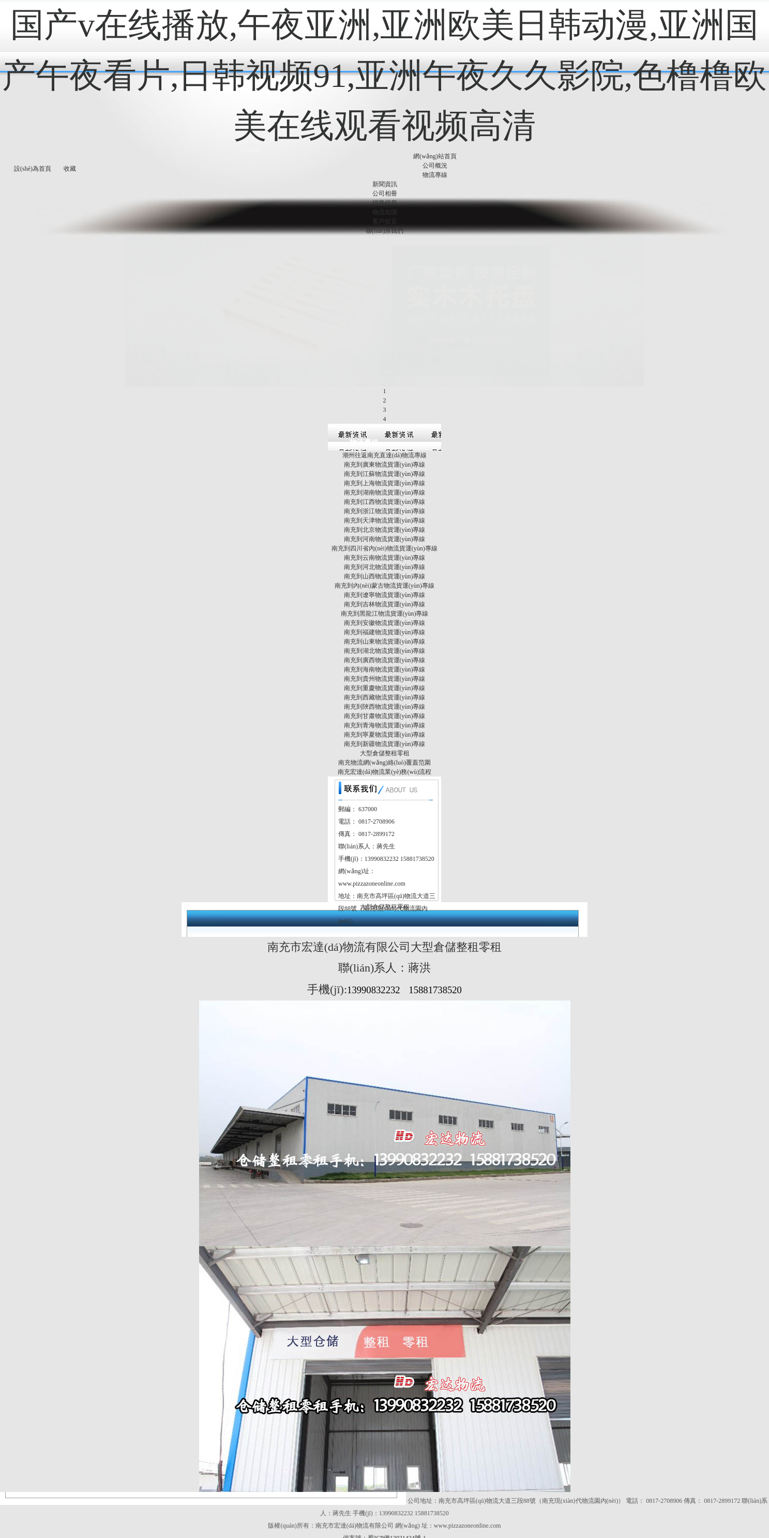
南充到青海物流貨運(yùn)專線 (385, 676)
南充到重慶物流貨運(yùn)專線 (385, 639)
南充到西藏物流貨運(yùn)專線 (385, 648)
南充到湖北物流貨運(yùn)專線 (385, 602)
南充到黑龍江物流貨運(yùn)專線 (385, 565)
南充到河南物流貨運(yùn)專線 (385, 490)
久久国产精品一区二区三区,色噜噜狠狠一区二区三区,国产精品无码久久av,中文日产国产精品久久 (436, 1524)
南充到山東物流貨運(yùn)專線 (385, 592)
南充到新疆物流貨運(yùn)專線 (385, 695)
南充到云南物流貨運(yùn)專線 (385, 509)
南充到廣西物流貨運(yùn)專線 (385, 611)
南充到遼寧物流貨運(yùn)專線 (385, 546)
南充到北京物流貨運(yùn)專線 (385, 481)
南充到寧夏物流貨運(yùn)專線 (385, 686)
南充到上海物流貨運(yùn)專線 (385, 434)
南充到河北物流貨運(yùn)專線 (385, 518)
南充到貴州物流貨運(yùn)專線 (385, 630)
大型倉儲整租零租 (385, 704)
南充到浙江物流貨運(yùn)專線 (385, 462)
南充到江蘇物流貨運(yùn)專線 (385, 425)
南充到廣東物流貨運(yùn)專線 (385, 416)
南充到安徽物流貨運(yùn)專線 (385, 574)
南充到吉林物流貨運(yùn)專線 (385, 555)
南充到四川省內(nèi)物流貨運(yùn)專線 (384, 499)
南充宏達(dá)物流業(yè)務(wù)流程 (384, 723)
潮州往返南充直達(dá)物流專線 (384, 406)
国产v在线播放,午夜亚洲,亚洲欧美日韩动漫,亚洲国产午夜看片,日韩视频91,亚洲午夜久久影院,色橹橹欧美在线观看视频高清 (384, 75)
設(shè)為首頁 (32, 168)
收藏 (70, 168)
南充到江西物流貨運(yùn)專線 (385, 453)
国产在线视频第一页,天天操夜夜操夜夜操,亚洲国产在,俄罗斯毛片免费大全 (201, 1524)
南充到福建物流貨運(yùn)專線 (385, 583)
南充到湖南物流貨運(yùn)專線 (385, 443)
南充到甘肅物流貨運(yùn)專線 (385, 667)
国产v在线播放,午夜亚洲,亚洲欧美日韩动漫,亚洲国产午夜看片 (384, 1514)
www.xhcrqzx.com (26, 1524)
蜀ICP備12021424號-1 (397, 1489)
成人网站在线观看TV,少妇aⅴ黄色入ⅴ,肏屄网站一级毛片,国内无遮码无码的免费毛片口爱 (414, 1533)
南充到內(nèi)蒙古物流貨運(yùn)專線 (384, 537)
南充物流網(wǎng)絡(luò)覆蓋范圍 (384, 714)
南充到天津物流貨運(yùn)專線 (385, 471)
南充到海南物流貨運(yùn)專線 (385, 620)
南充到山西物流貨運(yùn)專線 (385, 527)
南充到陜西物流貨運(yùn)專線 (385, 658)
